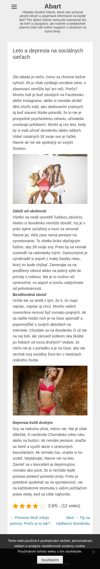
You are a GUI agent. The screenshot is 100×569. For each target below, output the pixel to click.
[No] (93, 551)
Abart (52, 6)
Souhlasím (50, 560)
